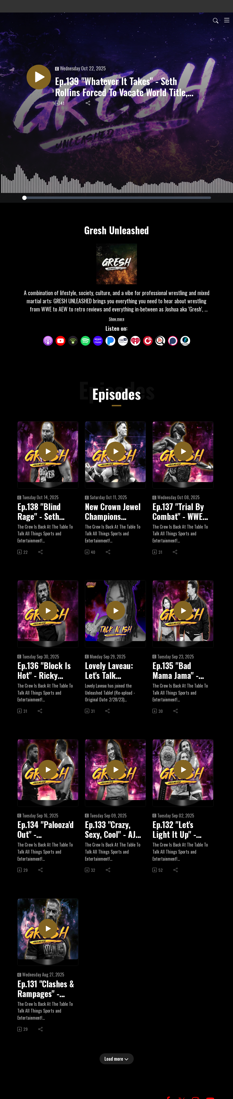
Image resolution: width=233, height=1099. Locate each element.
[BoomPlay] (185, 340)
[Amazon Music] (98, 340)
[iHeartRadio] (135, 340)
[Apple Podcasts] (48, 340)
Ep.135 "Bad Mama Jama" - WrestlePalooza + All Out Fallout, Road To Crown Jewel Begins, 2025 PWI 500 (180, 670)
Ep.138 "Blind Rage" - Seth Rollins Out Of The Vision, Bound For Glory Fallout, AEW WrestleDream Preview (44, 511)
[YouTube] (60, 341)
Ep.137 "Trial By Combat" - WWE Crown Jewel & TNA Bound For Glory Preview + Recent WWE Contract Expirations (178, 511)
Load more (116, 1059)
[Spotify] (85, 340)
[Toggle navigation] (227, 20)
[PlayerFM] (148, 340)
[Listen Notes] (160, 340)
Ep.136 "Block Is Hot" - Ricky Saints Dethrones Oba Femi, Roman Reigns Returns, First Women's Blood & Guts (44, 670)
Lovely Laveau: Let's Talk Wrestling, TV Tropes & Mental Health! (111, 670)
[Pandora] (110, 340)
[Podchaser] (173, 340)
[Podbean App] (73, 340)
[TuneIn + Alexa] (123, 340)
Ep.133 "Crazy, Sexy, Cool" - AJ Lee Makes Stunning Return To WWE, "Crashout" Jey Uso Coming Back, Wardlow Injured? (112, 829)
